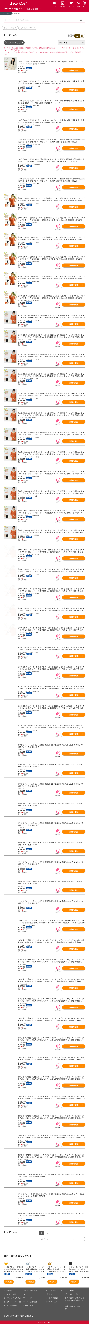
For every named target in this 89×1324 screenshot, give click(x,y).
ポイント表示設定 (30, 1301)
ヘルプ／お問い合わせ (54, 1290)
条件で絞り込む (14, 42)
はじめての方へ (51, 1301)
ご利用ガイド (28, 1305)
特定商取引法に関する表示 (74, 1307)
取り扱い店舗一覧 (11, 1305)
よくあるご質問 (51, 1298)
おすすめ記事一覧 (30, 1290)
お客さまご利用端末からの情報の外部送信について (74, 1300)
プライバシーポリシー (73, 1294)
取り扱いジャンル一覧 (12, 1301)
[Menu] (5, 3)
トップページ (5, 13)
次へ (73, 1239)
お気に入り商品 (10, 1294)
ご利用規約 (69, 1290)
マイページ (27, 1298)
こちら (30, 1316)
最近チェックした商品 (12, 1298)
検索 (81, 20)
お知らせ (48, 1294)
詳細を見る (74, 70)
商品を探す (8, 1290)
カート (25, 1294)
